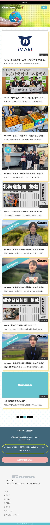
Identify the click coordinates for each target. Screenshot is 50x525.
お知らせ (7, 507)
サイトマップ (8, 511)
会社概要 (7, 499)
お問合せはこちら (25, 460)
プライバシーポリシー (11, 515)
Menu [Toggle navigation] (25, 3)
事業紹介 (7, 495)
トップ (6, 491)
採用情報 (7, 503)
